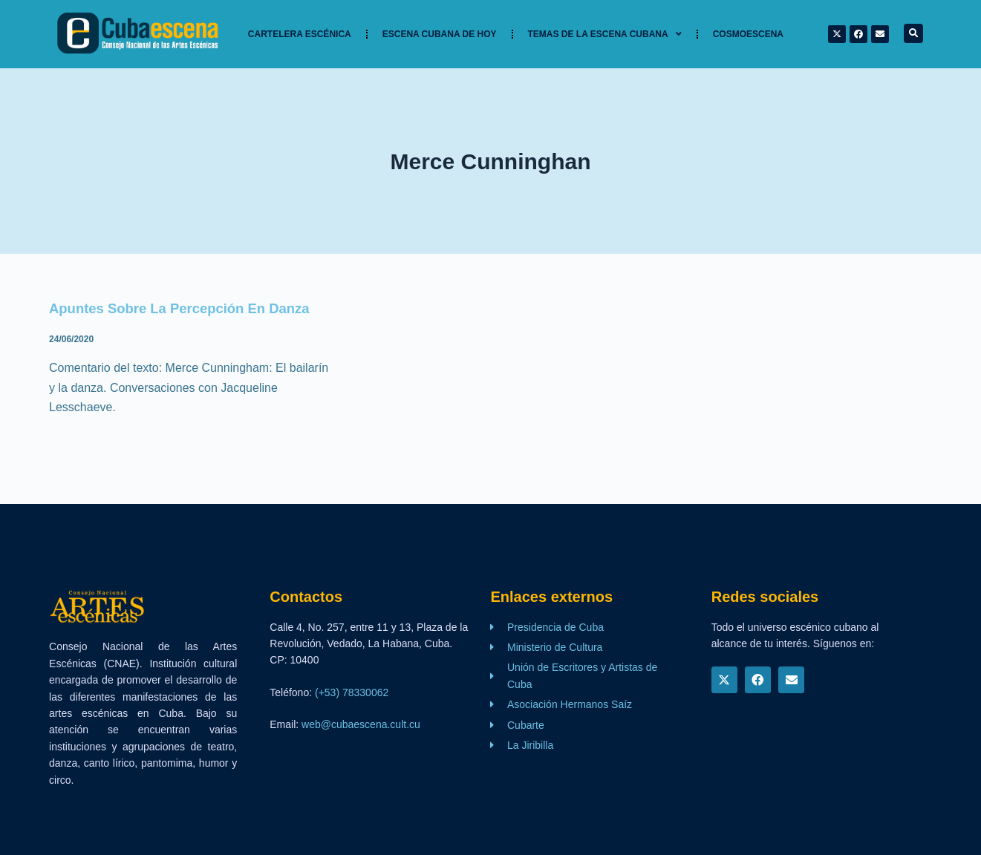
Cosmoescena (748, 34)
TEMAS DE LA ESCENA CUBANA (605, 34)
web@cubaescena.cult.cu (361, 724)
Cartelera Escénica (299, 34)
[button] (913, 33)
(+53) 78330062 (351, 692)
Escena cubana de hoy (439, 34)
